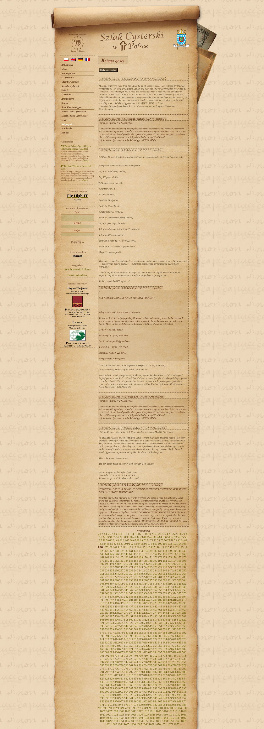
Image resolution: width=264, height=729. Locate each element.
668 (116, 649)
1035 (109, 717)
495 (150, 616)
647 (102, 645)
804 (165, 672)
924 (136, 694)
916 (184, 691)
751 (170, 662)
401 (131, 599)
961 (141, 701)
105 (184, 543)
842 (174, 678)
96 (145, 543)
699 (179, 652)
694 (155, 652)
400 (126, 599)
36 (117, 537)
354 (165, 590)
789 (179, 668)
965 (160, 701)
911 (160, 691)
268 (184, 573)
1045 (171, 717)
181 (112, 560)
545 (131, 626)
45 (148, 537)
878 (174, 685)
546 (136, 626)
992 (115, 708)
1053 (133, 721)
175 (170, 557)
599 (131, 636)
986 (174, 704)
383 (131, 596)
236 (116, 570)
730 (155, 658)
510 (136, 619)
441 (150, 606)
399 (121, 599)
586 (155, 632)
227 (160, 567)
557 (102, 629)
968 (174, 701)
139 (170, 550)
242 (145, 570)
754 (184, 662)
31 (100, 537)
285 (179, 577)
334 (155, 586)
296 (145, 580)
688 (126, 652)
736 (184, 658)
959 (131, 701)
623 (160, 639)
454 (126, 609)
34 (110, 537)
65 (127, 540)
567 (150, 629)
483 (179, 613)
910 (155, 691)
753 (179, 662)
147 (121, 554)
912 (165, 691)
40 (131, 537)
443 (160, 606)
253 (112, 573)
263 (160, 573)
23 (163, 533)
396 (107, 599)
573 (179, 629)
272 (116, 577)
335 (160, 586)
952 (184, 698)
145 (112, 554)
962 (145, 701)
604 (155, 636)
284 (174, 577)
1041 (146, 717)
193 (170, 560)
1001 (160, 708)
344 (116, 590)
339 (179, 586)
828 (107, 678)
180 (107, 560)
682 (184, 649)
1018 (177, 711)
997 (139, 708)
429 (179, 603)
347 (131, 590)
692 (145, 652)
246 (165, 570)
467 (102, 613)
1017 (171, 711)
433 (112, 606)
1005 (185, 708)
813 (121, 675)
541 (112, 626)
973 (112, 704)
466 (184, 609)
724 (126, 658)
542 (116, 626)
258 (136, 573)
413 (102, 603)
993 (120, 708)
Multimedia (67, 128)
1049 (109, 721)
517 (170, 619)
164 (116, 557)
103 (174, 543)
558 (107, 629)
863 (102, 685)
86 (111, 543)
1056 (152, 721)
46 (151, 537)
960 (136, 701)
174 (165, 557)
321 (179, 583)
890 (145, 688)
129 (121, 550)
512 (145, 619)
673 (141, 649)
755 (102, 665)
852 (136, 681)
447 (179, 606)
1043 (159, 717)
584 (145, 632)
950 (174, 698)
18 (146, 533)
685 (112, 652)
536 (174, 622)
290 (116, 580)
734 (174, 658)
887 (131, 688)
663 (179, 645)
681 (179, 649)
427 (170, 603)
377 (102, 596)
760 (126, 665)
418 (126, 603)
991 (110, 708)
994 (124, 708)
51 (168, 537)
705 (121, 655)
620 (145, 639)
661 (170, 645)
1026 (140, 714)
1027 (146, 714)
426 (165, 603)
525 (121, 622)
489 (121, 616)
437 (131, 606)
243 (150, 570)
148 (126, 554)
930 (165, 694)
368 (145, 593)
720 (107, 658)
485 (102, 616)
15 (136, 533)
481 (170, 613)
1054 (140, 721)
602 (145, 636)
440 (145, 606)
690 (136, 652)
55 (182, 537)
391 (170, 596)
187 (141, 560)
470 (116, 613)
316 (155, 583)
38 (124, 537)
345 (121, 590)
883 (112, 688)
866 (116, 685)
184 (126, 560)
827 (102, 678)
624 (165, 639)
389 (160, 596)
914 (174, 691)
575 (102, 632)
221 (131, 567)
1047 (183, 717)
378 (107, 596)
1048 (102, 721)
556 (184, 626)
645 (179, 642)
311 (131, 583)
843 (179, 678)
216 (107, 567)
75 (161, 540)
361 (112, 593)
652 (126, 645)
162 (107, 557)
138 (165, 550)
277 (141, 577)
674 (145, 649)
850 (126, 681)
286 (184, 577)
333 (150, 586)
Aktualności (67, 65)
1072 (170, 724)
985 (170, 704)
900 (107, 691)
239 (131, 570)
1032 (177, 714)
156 (165, 554)
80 (179, 540)
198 (107, 563)
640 (155, 642)
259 (141, 573)
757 (112, 665)
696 (165, 652)
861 (179, 681)
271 (112, 577)
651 (121, 645)
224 (145, 567)
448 (184, 606)
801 (150, 672)
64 (124, 540)
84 (104, 543)
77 (168, 540)
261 (150, 573)
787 (170, 668)
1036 (115, 717)
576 (107, 632)
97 (149, 543)
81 (182, 540)
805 (170, 672)
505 (112, 619)
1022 (115, 714)
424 (155, 603)
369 (150, 593)
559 (112, 629)
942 (136, 698)
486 (107, 616)
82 (185, 540)
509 (131, 619)
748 (155, 662)
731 (160, 658)
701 (102, 655)
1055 (146, 721)
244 (155, 570)
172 (155, 557)
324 (107, 586)
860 (174, 681)
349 (141, 590)
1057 (159, 721)
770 (174, 665)
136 (155, 550)
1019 (183, 711)
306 (107, 583)
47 (155, 537)
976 (126, 704)
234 (107, 570)
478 (155, 613)
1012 (140, 711)
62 (117, 540)
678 (165, 649)
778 (126, 668)
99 (155, 543)
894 (165, 688)
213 (179, 563)
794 (116, 672)
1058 (165, 721)
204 (136, 563)
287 (102, 580)
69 (141, 540)
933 (179, 694)
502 (184, 616)
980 (145, 704)
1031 (171, 714)
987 (179, 704)
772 (184, 665)
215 (102, 567)
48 (158, 537)
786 (165, 668)
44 (144, 537)
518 (174, 619)
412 (184, 599)
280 (155, 577)
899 (102, 691)
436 (126, 606)
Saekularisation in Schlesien (77, 269)
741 (121, 662)
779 (131, 668)
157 (170, 554)
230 (174, 567)
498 (165, 616)
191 (160, 560)
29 (183, 533)
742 (126, 662)
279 (150, 577)
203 (131, 563)
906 (136, 691)
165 (121, 557)
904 (126, 691)
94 (138, 543)
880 (184, 685)
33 (107, 537)
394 (184, 596)
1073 (176, 724)
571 (170, 629)
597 (121, 636)
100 (160, 543)
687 (121, 652)
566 (145, 629)
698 (174, 652)
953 (102, 701)
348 (136, 590)
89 (121, 543)
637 (141, 642)
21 (156, 533)
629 (102, 642)
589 (170, 632)
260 (145, 573)
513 (150, 619)
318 (165, 583)
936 (107, 698)
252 (107, 573)
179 (102, 560)
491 (131, 616)
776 (116, 668)
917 (102, 694)
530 (145, 622)
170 (145, 557)
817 (141, 675)
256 (126, 573)
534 (165, 622)
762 (136, 665)
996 (134, 708)
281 (160, 577)
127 (112, 550)
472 (126, 613)
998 (144, 708)
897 (179, 688)
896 (174, 688)
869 (131, 685)
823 (170, 675)
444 (165, 606)
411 (179, 599)
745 (141, 662)
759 (121, 665)
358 (184, 590)
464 (174, 609)
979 (141, 704)
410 (174, 599)
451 (112, 609)
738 (107, 662)
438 (136, 606)
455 (131, 609)
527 (131, 622)
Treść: (77, 216)
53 (175, 537)
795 (121, 672)
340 (184, 586)
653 (131, 645)
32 (103, 537)
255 (121, 573)
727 (141, 658)
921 (121, 694)
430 (184, 603)
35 (114, 537)
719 (102, 658)
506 (116, 619)
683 (102, 652)
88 (118, 543)
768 (165, 665)
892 (155, 688)
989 (100, 708)
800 (145, 672)
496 (155, 616)
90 (125, 543)
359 (102, 593)
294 (136, 580)
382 (126, 596)
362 (116, 593)
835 (141, 678)
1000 (154, 708)
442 (155, 606)
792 (107, 672)
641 (160, 642)
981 (150, 704)
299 (160, 580)
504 (107, 619)
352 (155, 590)
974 (116, 704)
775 (112, 668)
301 (170, 580)
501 (179, 616)
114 (139, 547)
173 (160, 557)
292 (126, 580)
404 (145, 599)
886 (126, 688)
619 (141, 639)
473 (131, 613)
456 (136, 609)
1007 (109, 711)
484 (184, 613)
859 (170, 681)
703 (112, 655)
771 (179, 665)
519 (179, 619)
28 (180, 533)
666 (107, 649)
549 (150, 626)
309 (121, 583)
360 (107, 593)
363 (121, 593)
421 (141, 603)
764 (145, 665)
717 (179, 655)
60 (110, 540)
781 (141, 668)
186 (136, 560)
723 (121, 658)
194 (174, 560)
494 (145, 616)
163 (112, 557)
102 (170, 543)
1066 (133, 724)
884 (116, 688)
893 (160, 688)
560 (116, 629)
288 (107, 580)
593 (102, 636)
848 (116, 681)
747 (150, 662)
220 (126, 567)
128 (116, 550)
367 (141, 593)
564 (136, 629)
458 (145, 609)
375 (179, 593)
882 (107, 688)
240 (136, 570)
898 (184, 688)
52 (172, 537)
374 (174, 593)
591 (179, 632)
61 (114, 540)
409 (170, 599)
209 (160, 563)
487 (112, 616)
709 (141, 655)
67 (134, 540)
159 (179, 554)
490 (126, 616)
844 (184, 678)
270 (107, 577)
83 (101, 543)
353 (160, 590)
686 (116, 652)
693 (150, 652)
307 (112, 583)
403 (141, 599)
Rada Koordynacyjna (72, 107)
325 (112, 586)
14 (132, 533)
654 (136, 645)
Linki (64, 120)
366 (136, 593)
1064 (120, 724)
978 (136, 704)
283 (170, 577)
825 (179, 675)
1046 (177, 717)
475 (141, 613)
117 (153, 547)
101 (165, 543)
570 (165, 629)
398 (116, 599)
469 (112, 613)
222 (136, 567)
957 (121, 701)
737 (102, 662)
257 (131, 573)
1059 (171, 721)
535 (170, 622)
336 (165, 586)
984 (165, 704)
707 (131, 655)
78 (172, 540)
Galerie (65, 90)
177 (179, 557)
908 (145, 691)
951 (179, 698)
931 (170, 694)
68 (138, 540)
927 (150, 694)
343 (112, 590)
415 (112, 603)
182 (116, 560)
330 (136, 586)
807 (179, 672)
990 (105, 708)
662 (174, 645)
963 (150, 701)
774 (107, 668)
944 (145, 698)
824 (174, 675)
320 (174, 583)
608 (174, 636)
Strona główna (68, 73)
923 (131, 694)
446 (174, 606)
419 (131, 603)
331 (141, 586)
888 (136, 688)
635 (131, 642)
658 (155, 645)
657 (150, 645)
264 (165, 573)
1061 (183, 721)
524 (116, 622)
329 (131, 586)
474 (136, 613)
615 (121, 639)
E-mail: (77, 224)
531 (150, 622)
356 (174, 590)
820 (155, 675)
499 (170, 616)
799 (141, 672)
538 (184, 622)
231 (179, 567)
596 (116, 636)
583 (141, 632)
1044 (165, 717)
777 (121, 668)
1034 (102, 717)
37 (120, 537)
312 (136, 583)
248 (174, 570)
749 (160, 662)
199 (112, 563)
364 (126, 593)
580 (126, 632)
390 (165, 596)
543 (121, 626)
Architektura (68, 98)
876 (165, 685)
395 (102, 599)
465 (179, 609)
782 (145, 668)
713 (160, 655)
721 (112, 658)
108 (110, 547)
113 (134, 547)
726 (136, 658)
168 (136, 557)
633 (121, 642)
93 (135, 543)
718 (184, 655)
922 (126, 694)
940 (126, 698)
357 (179, 590)
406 (155, 599)
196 (184, 560)
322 (184, 583)
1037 (121, 717)
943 (141, 698)
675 (150, 649)
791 (102, 672)
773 (102, 668)
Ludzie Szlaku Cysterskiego (75, 115)
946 (155, 698)
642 (165, 642)
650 (116, 645)
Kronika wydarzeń (70, 86)
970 (184, 701)
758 (116, 665)
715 (170, 655)
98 (152, 543)
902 (116, 691)
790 (184, 668)
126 (107, 550)
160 (184, 554)
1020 (102, 714)
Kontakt (65, 132)
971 (102, 704)
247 (170, 570)
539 (102, 626)
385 (141, 596)
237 (121, 570)
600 (136, 636)
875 (160, 685)
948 (165, 698)
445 (170, 606)
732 (165, 658)
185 (131, 560)
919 (112, 694)
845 (102, 681)
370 (155, 593)
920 (116, 694)
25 (169, 533)
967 (170, 701)
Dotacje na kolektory (77, 275)
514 (155, 619)
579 (121, 632)
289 (112, 580)
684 (107, 652)
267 (179, 573)
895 (170, 688)
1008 (115, 711)
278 (145, 577)
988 (184, 704)
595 (112, 636)
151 (141, 554)
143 (102, 554)
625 (170, 639)
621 (150, 639)
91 (128, 543)
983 (160, 704)
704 (116, 655)
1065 (126, 724)
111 (125, 547)
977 (131, 704)
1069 (151, 724)
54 (179, 537)
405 (150, 599)
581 (131, 632)
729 (150, 658)
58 (103, 540)
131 (131, 550)
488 (116, 616)
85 (108, 543)
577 (112, 632)
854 (145, 681)
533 (160, 622)
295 (141, 580)
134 (145, 550)
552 (165, 626)
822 (165, 675)
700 (184, 652)
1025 (133, 714)
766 (155, 665)
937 (112, 698)
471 (121, 613)
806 (174, 672)
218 (116, 567)
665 (102, 649)
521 (102, 622)
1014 (152, 711)
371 (160, 593)
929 (160, 694)
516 (165, 619)
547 (141, 626)
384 (136, 596)
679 (170, 649)
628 (184, 639)
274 (126, 577)
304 (184, 580)
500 (174, 616)
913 (170, 691)
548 (145, 626)
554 (174, 626)
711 (150, 655)
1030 (165, 714)
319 (170, 583)
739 (112, 662)
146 (116, 554)
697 (170, 652)
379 (112, 596)
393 (179, 596)
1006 (102, 711)
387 (150, 596)
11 (122, 533)
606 (165, 636)
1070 (158, 724)
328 (126, 586)
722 (116, 658)
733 (170, 658)
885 (121, 688)
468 (107, 613)
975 (121, 704)
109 (115, 547)
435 (121, 606)
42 (138, 537)
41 (134, 537)
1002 (166, 708)
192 (165, 560)
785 (160, 668)
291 (121, 580)
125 (102, 550)
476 (145, 613)
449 (102, 609)
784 (155, 668)
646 (184, 642)
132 (136, 550)
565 (141, 629)
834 (136, 678)
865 (112, 685)
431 (102, 606)
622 (155, 639)
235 (112, 570)
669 (121, 649)
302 (174, 580)
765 (150, 665)
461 (160, 609)
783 (150, 668)
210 (165, 563)
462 (165, 609)
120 (167, 547)
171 (150, 557)
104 (179, 543)
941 (131, 698)
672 (136, 649)
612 (107, 639)
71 (148, 540)
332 (145, 586)
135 (150, 550)
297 (150, 580)
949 (170, 698)
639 (150, 642)
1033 (183, 714)
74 (158, 540)
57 (100, 540)
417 (121, 603)
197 (102, 563)
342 (107, 590)
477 (150, 613)
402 (136, 599)
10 (119, 533)
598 (126, 636)
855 (150, 681)
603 (150, 636)
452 (116, 609)
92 (132, 543)
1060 (177, 721)
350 (145, 590)
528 (136, 622)
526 (126, 622)
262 (155, 573)
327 (121, 586)
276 (136, 577)
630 (107, 642)
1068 (145, 724)
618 (136, 639)
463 (170, 609)
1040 (140, 717)
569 (160, 629)
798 (136, 672)
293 (131, 580)
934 (184, 694)
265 (170, 573)
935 (102, 698)
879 (179, 685)
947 (160, 698)
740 (116, 662)
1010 (127, 711)
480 (165, 613)
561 (121, 629)
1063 (114, 724)
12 (125, 533)
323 (102, 586)
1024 (127, 714)
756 (107, 665)
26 (173, 533)
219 (121, 567)
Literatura (66, 94)
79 (175, 540)
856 (155, 681)
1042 (152, 717)
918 (107, 694)
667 (112, 649)
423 (150, 603)
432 (107, 606)
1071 (164, 724)
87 (115, 543)
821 (160, 675)
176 (174, 557)
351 (150, 590)
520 (184, 619)
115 (143, 547)
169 (141, 557)
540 (107, 626)
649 (112, 645)
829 (112, 678)
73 (155, 540)
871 (141, 685)
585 (150, 632)
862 (184, 681)
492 (136, 616)
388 (155, 596)
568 (155, 629)
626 (174, 639)
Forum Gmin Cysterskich (74, 111)
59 (107, 540)
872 (145, 685)
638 (145, 642)
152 (145, 554)
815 (131, 675)
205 (141, 563)
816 (136, 675)
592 (184, 632)
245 (160, 570)
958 (126, 701)
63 (120, 540)
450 (107, 609)
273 (121, 577)
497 (160, 616)
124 (186, 547)
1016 (165, 711)
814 (126, 675)
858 (165, 681)
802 (155, 672)
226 (155, 567)
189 (150, 560)
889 (141, 688)
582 (136, 632)
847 (112, 681)
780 (136, 668)
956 (116, 701)
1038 (127, 717)
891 (150, 688)
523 (112, 622)
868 (126, 685)
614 (116, 639)
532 (155, 622)
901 (112, 691)
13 (129, 533)
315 (150, 583)
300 (165, 580)
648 (107, 645)
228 (165, 567)
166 (126, 557)
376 (184, 593)
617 (131, 639)
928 (155, 694)
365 (131, 593)
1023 (121, 714)
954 (107, 701)
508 (126, 619)
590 (174, 632)
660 (165, 645)
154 (155, 554)
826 (184, 675)
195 (179, 560)
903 (121, 691)
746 (145, 662)
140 (174, 550)
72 (151, 540)
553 (170, 626)
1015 (158, 711)
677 (160, 649)
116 (148, 547)
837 (150, 678)
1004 (179, 708)
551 (160, 626)
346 (126, 590)
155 (160, 554)
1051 (121, 721)
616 (126, 639)
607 (170, 636)
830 (116, 678)
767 (160, 665)
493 (141, 616)
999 (148, 708)
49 (161, 537)
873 (150, 685)
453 (121, 609)
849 (121, 681)
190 (155, 560)
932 (174, 694)
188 (145, 560)
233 (102, 570)
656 (145, 645)
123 (181, 547)
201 (121, 563)
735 (179, 658)
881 (102, 688)
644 (174, 642)
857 (160, 681)
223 (141, 567)
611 (102, 639)
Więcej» (86, 160)
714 (165, 655)
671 (131, 649)
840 (165, 678)
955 (112, 701)
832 (126, 678)
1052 (127, 721)
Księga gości (68, 124)
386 (145, 596)
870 (136, 685)
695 (160, 652)
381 (121, 596)
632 (116, 642)
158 (174, 554)
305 (102, 583)
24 (166, 533)
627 (179, 639)
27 (176, 533)
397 (112, 599)
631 (112, 642)
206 (145, 563)
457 (141, 609)
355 (170, 590)
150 (136, 554)
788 (174, 668)
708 (136, 655)
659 (160, 645)
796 (126, 672)
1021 (109, 714)
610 (184, 636)
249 (179, 570)
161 (102, 557)
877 (170, 685)
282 (165, 577)
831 (121, 678)
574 (184, 629)
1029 (159, 714)
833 (131, 678)
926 (145, 694)
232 (184, 567)
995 (129, 708)
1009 (121, 711)
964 (155, 701)
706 (126, 655)
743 (131, 662)
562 (126, 629)
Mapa (64, 69)
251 (102, 573)
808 (184, 672)
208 (155, 563)
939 (121, 698)
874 (155, 685)
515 (160, 619)
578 (116, 632)
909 (150, 691)
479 (160, 613)
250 (184, 570)
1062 (108, 724)
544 (126, 626)
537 (179, 622)
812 (116, 675)
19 (149, 533)
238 (126, 570)
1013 (146, 711)
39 (127, 537)
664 (184, 645)
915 (179, 691)
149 (131, 554)
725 (131, 658)
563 (131, 629)
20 (152, 533)
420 (136, 603)
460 (155, 609)
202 (126, 563)
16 (139, 533)
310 (126, 583)
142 (184, 550)
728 (145, 658)
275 (131, 577)
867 (121, 685)
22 (159, 533)
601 (141, 636)
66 (131, 540)
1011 (134, 711)
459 (150, 609)
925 (141, 694)
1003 (172, 708)
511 (141, 619)
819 (150, 675)
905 (131, 691)
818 (145, 675)
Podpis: (77, 232)
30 (186, 533)
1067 (139, 724)
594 (107, 636)
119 (162, 547)
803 (160, 672)
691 (141, 652)
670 (126, 649)
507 (121, 619)
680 (174, 649)
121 (172, 547)
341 (102, 590)
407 (160, 599)
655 (141, 645)
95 (142, 543)
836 (145, 678)
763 (141, 665)
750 (165, 662)
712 (155, 655)
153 (150, 554)
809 (102, 675)
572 (174, 629)
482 (174, 613)
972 (107, 704)
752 (174, 662)
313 (141, 583)
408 (165, 599)
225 (150, 567)
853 (141, 681)
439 (141, 606)
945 (150, 698)
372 (165, 593)
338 (174, 586)
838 (155, 678)
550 (155, 626)
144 (107, 554)
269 (102, 577)
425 (160, 603)
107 (105, 547)
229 (170, 567)
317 (160, 583)
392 (174, 596)
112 (129, 547)
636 (136, 642)
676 (155, 649)
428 (174, 603)
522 (107, 622)
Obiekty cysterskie (70, 82)
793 (112, 672)
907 (141, 691)
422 (145, 603)
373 (170, 593)
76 (165, 540)
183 (121, 560)
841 (170, 678)
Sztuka (65, 103)
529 (141, 622)
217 (112, 567)
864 (107, 685)
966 (165, 701)
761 (131, 665)
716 (174, 655)
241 (141, 570)
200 (116, 563)
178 (184, 557)
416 (116, 603)
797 (131, 672)
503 (102, 619)
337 (170, 586)
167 (131, 557)
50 (165, 537)
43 (141, 537)
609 (179, 636)
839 (160, 678)
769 (170, 665)
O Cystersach (68, 77)
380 (116, 596)
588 (165, 632)
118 (158, 547)
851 (131, 681)
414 (107, 603)
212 (174, 563)
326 (116, 586)
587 (160, 632)
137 (160, 550)
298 (155, 580)
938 (116, 698)
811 (112, 675)
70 (144, 540)
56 (185, 537)
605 (160, 636)
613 (112, 639)
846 (107, 681)
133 (141, 550)
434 (116, 606)
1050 (115, 721)
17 (142, 533)
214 (184, 563)
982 (155, 704)
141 (179, 550)
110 (120, 547)
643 (170, 642)
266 (174, 573)
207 (150, 563)
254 (116, 573)
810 (107, 675)
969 (179, 701)
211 (170, 563)
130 (126, 550)
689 (131, 652)
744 (136, 662)
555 (179, 626)
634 (126, 642)
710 (145, 655)
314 (145, 583)
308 (116, 583)
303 (179, 580)
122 (176, 547)
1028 (152, 714)
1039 (133, 717)
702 (107, 655)
